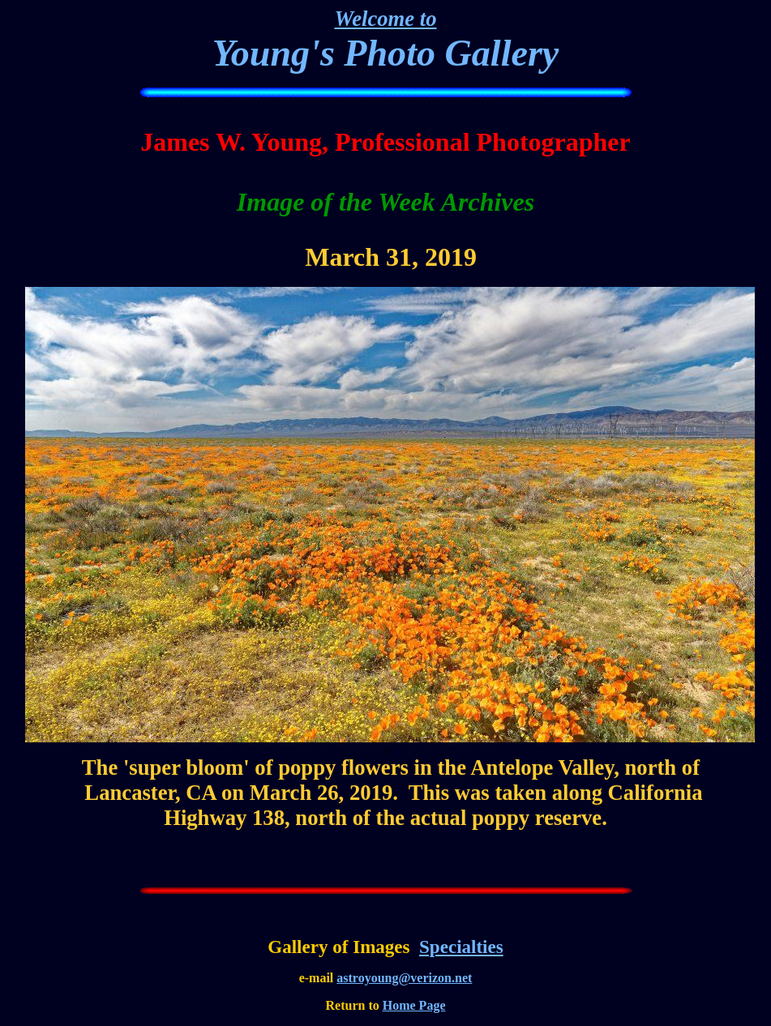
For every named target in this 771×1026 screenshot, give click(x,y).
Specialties (461, 946)
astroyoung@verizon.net (404, 978)
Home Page (414, 1005)
